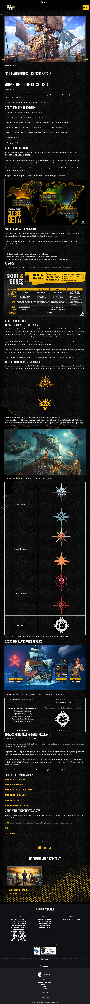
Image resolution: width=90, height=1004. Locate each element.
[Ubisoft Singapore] (18, 920)
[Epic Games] (44, 926)
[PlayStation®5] (44, 922)
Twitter (6, 823)
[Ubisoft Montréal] (18, 932)
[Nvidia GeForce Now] (71, 920)
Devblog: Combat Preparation (13, 785)
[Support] (45, 989)
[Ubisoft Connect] (45, 982)
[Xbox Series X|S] (44, 924)
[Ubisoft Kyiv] (18, 930)
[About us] (45, 984)
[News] (45, 986)
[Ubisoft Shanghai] (18, 940)
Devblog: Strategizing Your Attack (15, 795)
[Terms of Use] (45, 997)
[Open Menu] (3, 7)
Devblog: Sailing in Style (12, 800)
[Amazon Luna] (44, 928)
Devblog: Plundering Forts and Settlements (18, 790)
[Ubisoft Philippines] (18, 936)
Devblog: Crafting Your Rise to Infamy (16, 805)
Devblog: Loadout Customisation (14, 779)
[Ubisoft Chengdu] (18, 926)
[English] (45, 966)
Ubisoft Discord (9, 833)
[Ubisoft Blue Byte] (18, 924)
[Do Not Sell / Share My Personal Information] (45, 1002)
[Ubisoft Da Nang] (18, 928)
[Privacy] (45, 995)
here (63, 770)
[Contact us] (45, 993)
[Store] (45, 980)
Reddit (6, 828)
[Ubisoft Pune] (18, 938)
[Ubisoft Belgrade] (18, 922)
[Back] (4, 14)
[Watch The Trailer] (18, 893)
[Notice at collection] (45, 1000)
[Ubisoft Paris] (18, 934)
